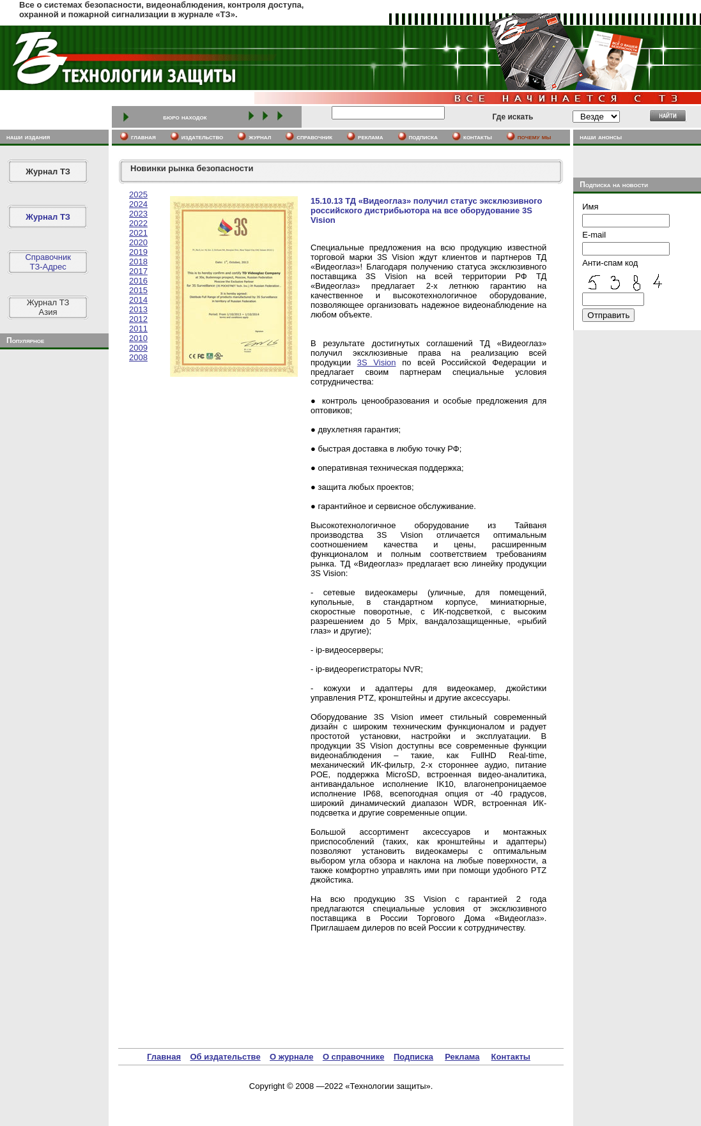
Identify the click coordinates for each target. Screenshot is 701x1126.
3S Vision (376, 362)
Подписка (413, 1056)
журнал (260, 137)
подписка (423, 137)
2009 (138, 348)
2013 (138, 309)
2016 (138, 280)
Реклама (462, 1056)
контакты (477, 137)
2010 (138, 338)
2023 (138, 213)
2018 (138, 261)
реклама (370, 137)
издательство (202, 137)
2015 (138, 290)
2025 (138, 194)
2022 (138, 223)
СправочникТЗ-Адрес (48, 261)
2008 (138, 357)
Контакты (510, 1056)
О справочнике (354, 1056)
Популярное (25, 340)
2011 (138, 328)
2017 (138, 271)
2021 (138, 233)
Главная (164, 1056)
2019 (138, 252)
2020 (138, 242)
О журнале (291, 1056)
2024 (138, 204)
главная (143, 137)
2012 (138, 319)
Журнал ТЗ (48, 171)
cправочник (314, 137)
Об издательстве (225, 1056)
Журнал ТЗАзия (48, 307)
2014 (138, 300)
